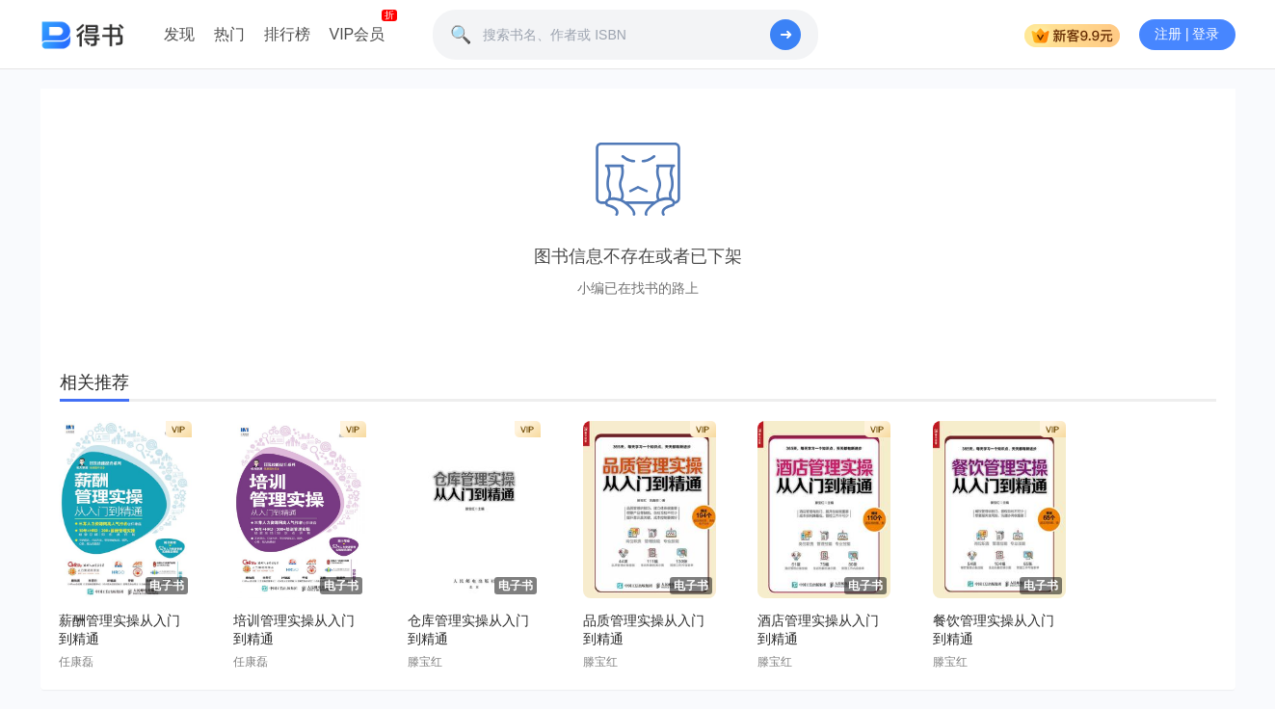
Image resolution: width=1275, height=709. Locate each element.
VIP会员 (357, 34)
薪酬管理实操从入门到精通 (119, 630)
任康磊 (76, 662)
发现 (179, 34)
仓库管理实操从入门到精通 (468, 630)
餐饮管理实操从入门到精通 (993, 630)
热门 (229, 34)
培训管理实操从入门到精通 (294, 630)
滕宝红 (425, 662)
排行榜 (287, 34)
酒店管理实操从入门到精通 (818, 630)
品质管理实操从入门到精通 (643, 630)
